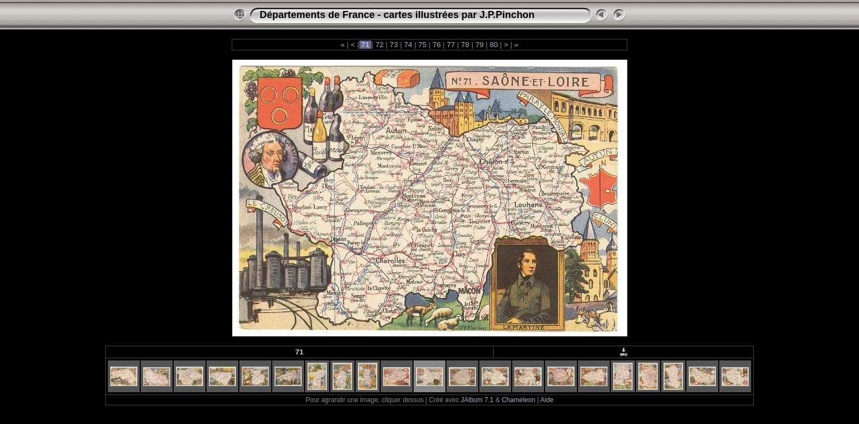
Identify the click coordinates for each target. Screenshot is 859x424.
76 (437, 45)
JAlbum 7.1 (477, 400)
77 (451, 45)
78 (465, 45)
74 (408, 45)
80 (494, 45)
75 (422, 45)
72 (380, 45)
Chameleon (518, 400)
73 (394, 45)
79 (479, 45)
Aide (546, 400)
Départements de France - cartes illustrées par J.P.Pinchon (397, 14)
